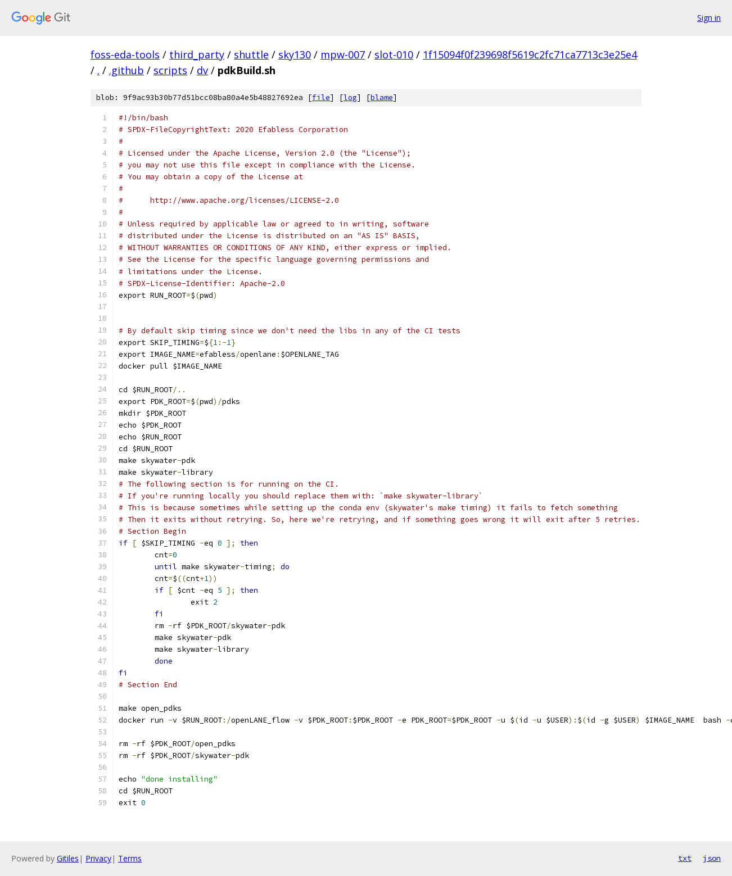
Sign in (709, 17)
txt (685, 858)
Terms (130, 858)
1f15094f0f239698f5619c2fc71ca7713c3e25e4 (530, 54)
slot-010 (393, 54)
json (712, 858)
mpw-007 (342, 54)
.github (126, 70)
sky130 (294, 54)
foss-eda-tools (125, 54)
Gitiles (68, 858)
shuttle (251, 54)
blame (381, 97)
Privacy (98, 858)
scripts (170, 70)
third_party (196, 54)
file (321, 97)
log (350, 97)
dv (202, 70)
